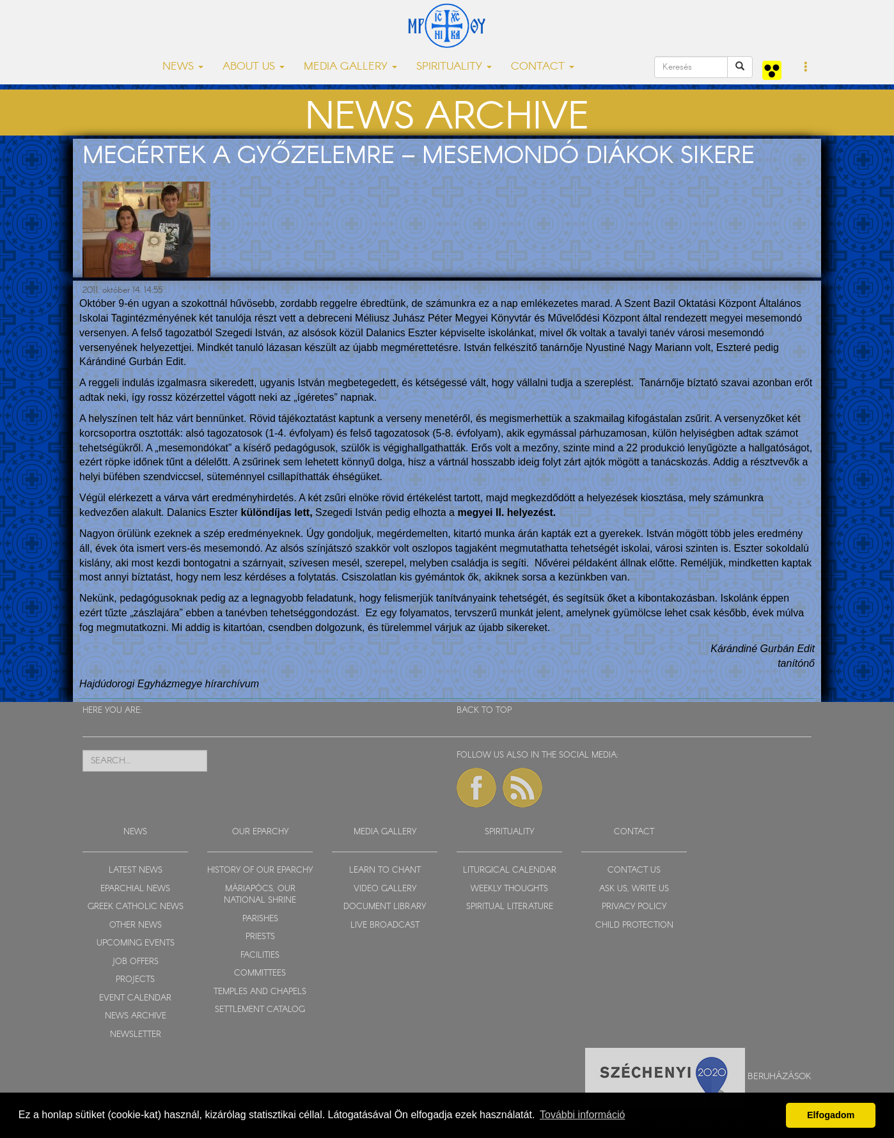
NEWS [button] (182, 67)
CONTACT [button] (542, 67)
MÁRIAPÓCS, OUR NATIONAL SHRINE (260, 895)
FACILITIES (259, 955)
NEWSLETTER (135, 1035)
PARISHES (260, 919)
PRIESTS (260, 937)
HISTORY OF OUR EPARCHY (260, 870)
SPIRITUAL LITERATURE (509, 907)
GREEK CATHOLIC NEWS (136, 907)
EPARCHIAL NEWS (135, 889)
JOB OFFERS (135, 962)
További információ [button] (582, 1114)
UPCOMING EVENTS (136, 943)
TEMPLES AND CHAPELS (260, 992)
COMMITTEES (260, 973)
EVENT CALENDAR (135, 998)
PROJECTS (135, 980)
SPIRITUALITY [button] (454, 67)
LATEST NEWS (135, 870)
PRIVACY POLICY (634, 907)
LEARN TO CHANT (385, 870)
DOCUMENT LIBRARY (384, 907)
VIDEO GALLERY (385, 889)
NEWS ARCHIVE (135, 1016)
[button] (806, 67)
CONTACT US (634, 870)
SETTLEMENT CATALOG (260, 1010)
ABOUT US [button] (254, 67)
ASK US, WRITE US (634, 889)
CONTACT (634, 832)
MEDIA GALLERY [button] (350, 67)
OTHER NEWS (135, 925)
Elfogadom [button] (830, 1115)
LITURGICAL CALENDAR (509, 870)
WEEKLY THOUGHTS (509, 889)
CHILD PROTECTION (634, 925)
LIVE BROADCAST (385, 925)
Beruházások (780, 1076)
